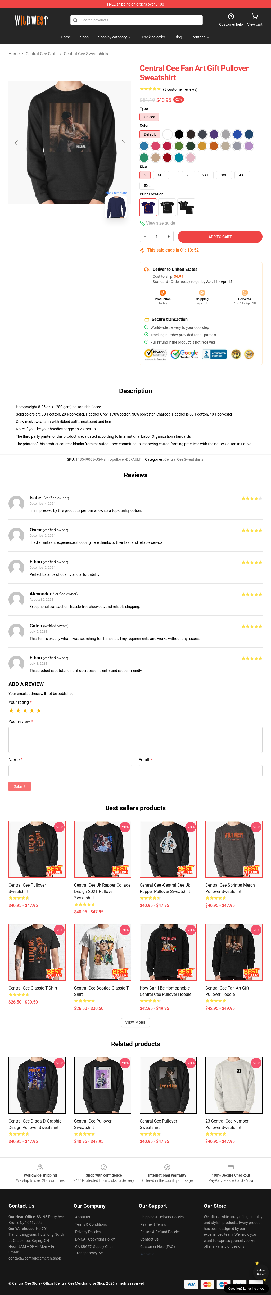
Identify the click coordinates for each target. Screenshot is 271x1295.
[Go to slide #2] (83, 233)
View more (135, 1022)
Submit (19, 786)
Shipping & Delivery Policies (162, 1217)
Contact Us (149, 1239)
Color (144, 125)
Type (144, 108)
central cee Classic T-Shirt (32, 988)
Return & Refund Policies (160, 1232)
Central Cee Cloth (42, 53)
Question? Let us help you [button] (246, 1289)
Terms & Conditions (91, 1224)
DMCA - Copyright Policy (95, 1239)
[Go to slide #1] (56, 233)
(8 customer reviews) (180, 89)
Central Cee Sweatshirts (86, 53)
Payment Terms (153, 1224)
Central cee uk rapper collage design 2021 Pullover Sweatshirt (102, 891)
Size (143, 167)
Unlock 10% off (261, 1272)
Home (14, 53)
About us (82, 1217)
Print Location (152, 194)
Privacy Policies (88, 1232)
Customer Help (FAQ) (157, 1246)
